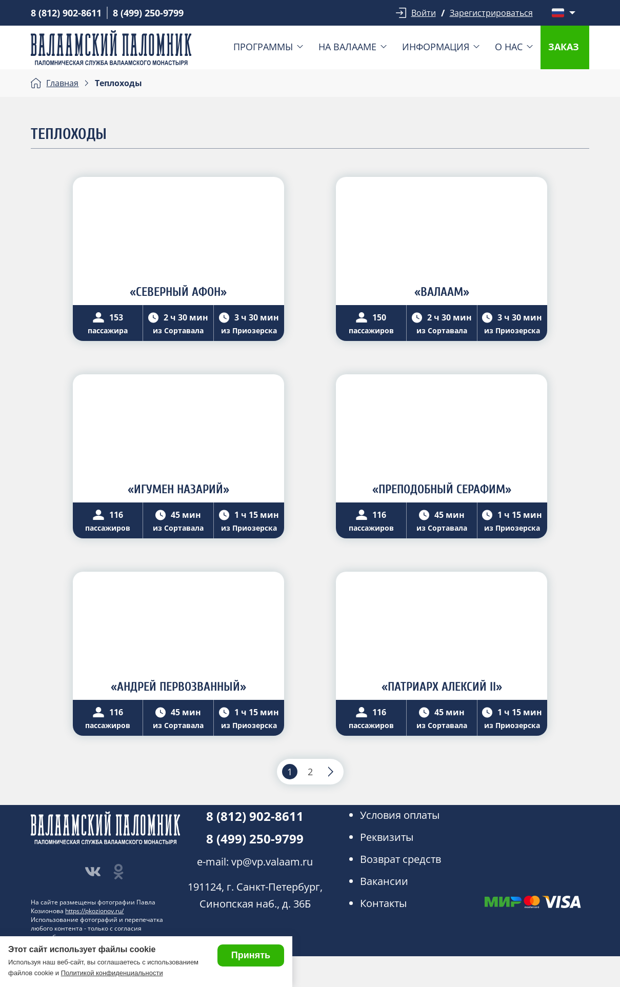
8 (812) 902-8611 (66, 13)
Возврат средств (400, 859)
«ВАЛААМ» (441, 292)
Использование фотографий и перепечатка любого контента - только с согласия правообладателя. (97, 928)
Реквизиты (386, 837)
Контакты (383, 903)
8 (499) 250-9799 (148, 13)
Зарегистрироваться (491, 12)
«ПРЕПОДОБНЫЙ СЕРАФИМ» (441, 489)
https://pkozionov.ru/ (94, 911)
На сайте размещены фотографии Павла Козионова (93, 906)
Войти (423, 12)
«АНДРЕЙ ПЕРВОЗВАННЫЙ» (178, 687)
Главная (62, 83)
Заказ (563, 47)
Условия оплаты (399, 815)
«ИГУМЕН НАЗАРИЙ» (178, 489)
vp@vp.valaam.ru (272, 862)
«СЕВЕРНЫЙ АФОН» (178, 292)
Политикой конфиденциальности (112, 973)
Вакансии (384, 881)
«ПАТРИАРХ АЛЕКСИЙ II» (442, 687)
